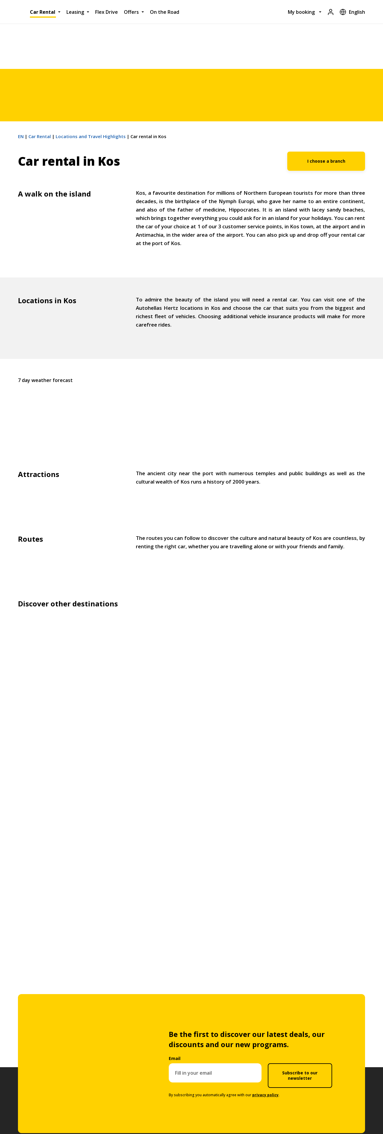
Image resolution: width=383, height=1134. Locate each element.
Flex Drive (106, 12)
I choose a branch (326, 161)
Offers (131, 12)
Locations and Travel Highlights (91, 136)
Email (174, 1058)
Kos (191, 410)
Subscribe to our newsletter (299, 1075)
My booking (301, 12)
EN (21, 136)
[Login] (330, 12)
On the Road (164, 12)
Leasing (75, 12)
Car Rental (42, 12)
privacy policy (265, 1094)
